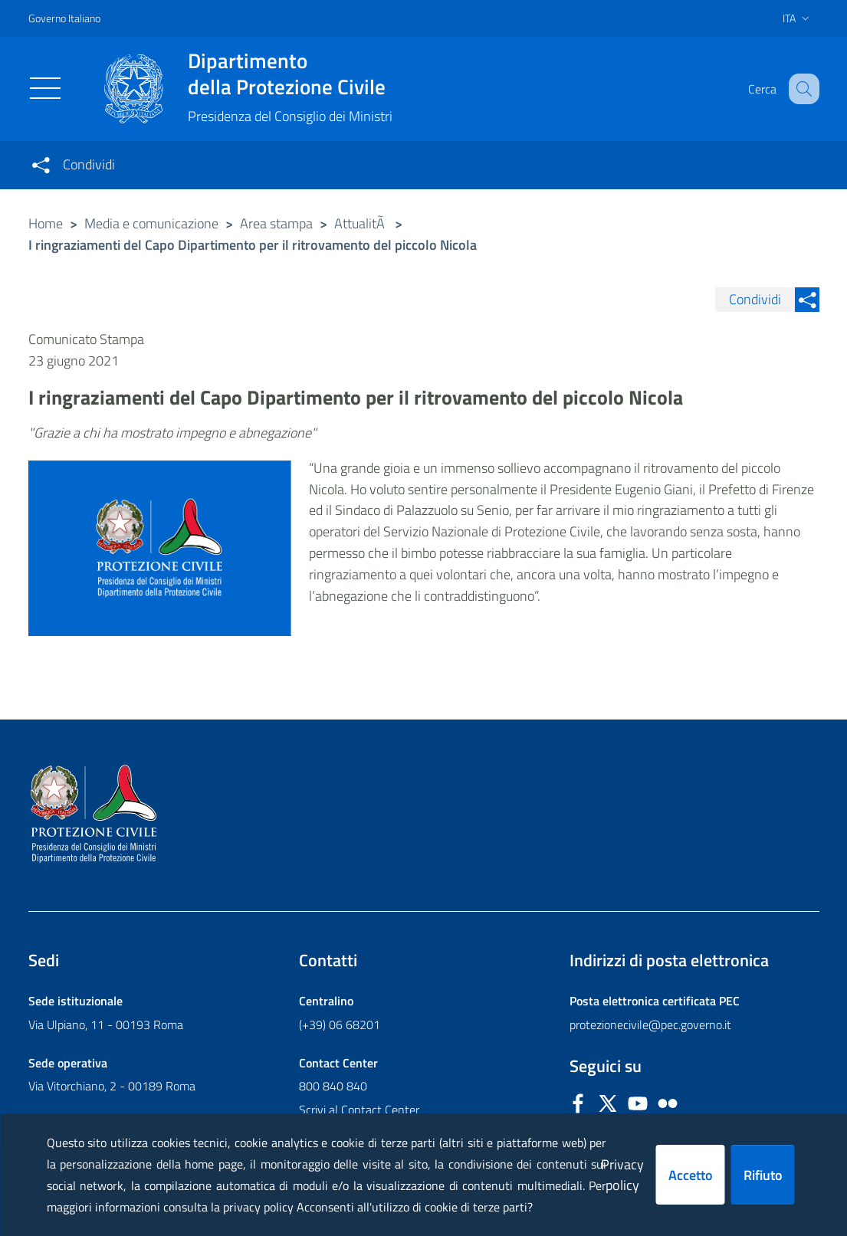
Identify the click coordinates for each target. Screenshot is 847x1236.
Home (45, 223)
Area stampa (276, 223)
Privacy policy (622, 1174)
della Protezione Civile (290, 74)
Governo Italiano (64, 18)
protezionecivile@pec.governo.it (650, 1024)
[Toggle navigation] (45, 88)
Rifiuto (763, 1175)
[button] (801, 88)
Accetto (690, 1175)
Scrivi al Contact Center (359, 1109)
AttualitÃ (361, 223)
